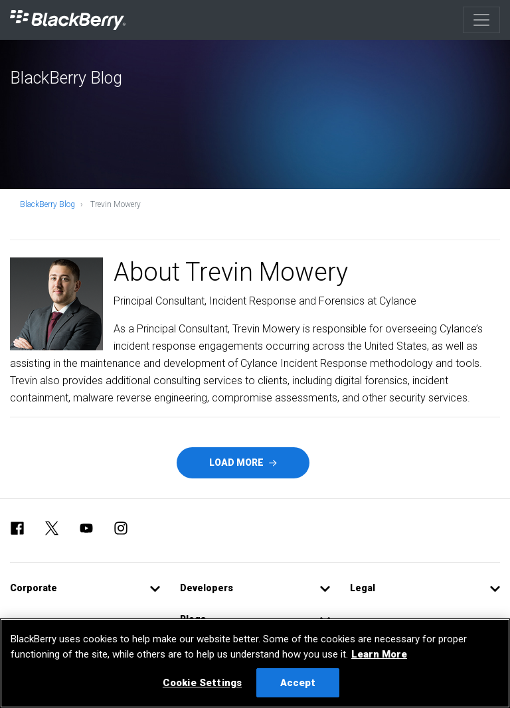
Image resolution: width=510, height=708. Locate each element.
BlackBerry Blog (47, 204)
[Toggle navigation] (481, 20)
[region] (255, 663)
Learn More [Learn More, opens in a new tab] (379, 654)
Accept (298, 683)
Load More (243, 462)
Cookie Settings (202, 683)
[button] (85, 588)
